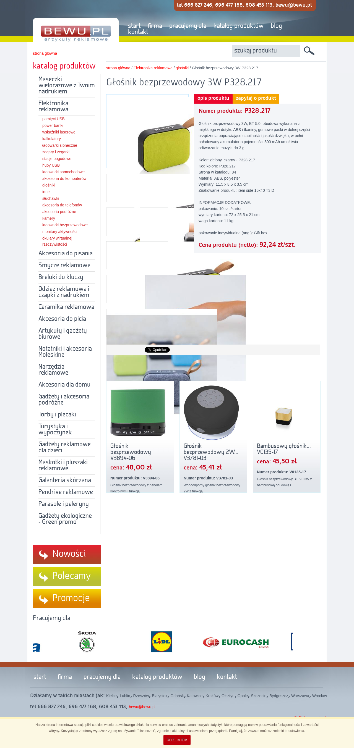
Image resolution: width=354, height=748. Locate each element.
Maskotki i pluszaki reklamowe (63, 465)
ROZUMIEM (177, 740)
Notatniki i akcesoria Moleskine (65, 352)
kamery (48, 218)
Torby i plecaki (57, 414)
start (134, 26)
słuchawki (50, 198)
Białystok (159, 696)
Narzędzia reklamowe (53, 370)
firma (155, 26)
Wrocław (319, 696)
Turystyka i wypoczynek (55, 429)
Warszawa (300, 696)
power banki (52, 125)
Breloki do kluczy (60, 277)
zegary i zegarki (55, 152)
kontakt (138, 32)
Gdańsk (177, 696)
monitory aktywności (59, 231)
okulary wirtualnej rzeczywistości (57, 241)
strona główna (45, 53)
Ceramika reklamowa (66, 307)
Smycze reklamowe (64, 265)
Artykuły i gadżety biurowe (62, 334)
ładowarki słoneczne (59, 145)
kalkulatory (51, 139)
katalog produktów (239, 26)
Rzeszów (141, 696)
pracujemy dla (187, 26)
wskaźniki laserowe (59, 132)
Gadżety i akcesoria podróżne (63, 399)
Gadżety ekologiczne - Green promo (65, 519)
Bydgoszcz (278, 696)
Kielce (111, 696)
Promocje (71, 598)
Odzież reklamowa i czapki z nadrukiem (63, 292)
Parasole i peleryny (63, 504)
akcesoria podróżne (59, 211)
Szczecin (258, 696)
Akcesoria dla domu (64, 385)
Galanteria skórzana (64, 480)
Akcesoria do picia (62, 319)
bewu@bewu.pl (142, 707)
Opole (243, 696)
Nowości (69, 554)
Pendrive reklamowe (65, 492)
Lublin (125, 696)
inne (46, 192)
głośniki (48, 185)
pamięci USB (53, 119)
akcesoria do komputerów (64, 178)
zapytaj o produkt (256, 98)
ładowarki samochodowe (63, 172)
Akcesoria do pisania (65, 253)
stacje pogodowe (56, 158)
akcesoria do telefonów (62, 205)
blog (276, 26)
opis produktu (213, 98)
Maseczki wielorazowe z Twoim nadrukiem (66, 85)
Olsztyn (228, 696)
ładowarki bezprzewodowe (65, 225)
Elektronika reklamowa (53, 106)
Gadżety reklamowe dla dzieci (64, 447)
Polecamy (71, 576)
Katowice (195, 696)
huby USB (51, 165)
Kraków (211, 696)
